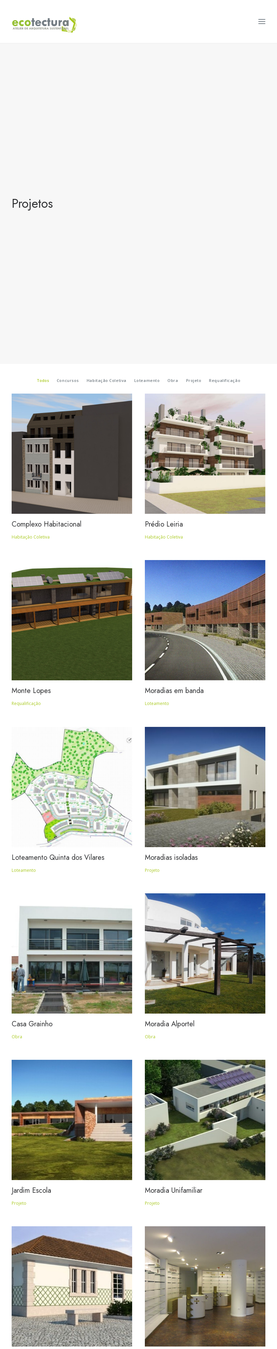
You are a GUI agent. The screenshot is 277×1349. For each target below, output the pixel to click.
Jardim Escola (31, 895)
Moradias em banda (174, 395)
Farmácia (158, 1061)
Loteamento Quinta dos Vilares (58, 562)
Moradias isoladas (171, 562)
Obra (172, 84)
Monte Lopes (31, 395)
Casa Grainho (32, 728)
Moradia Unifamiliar (173, 895)
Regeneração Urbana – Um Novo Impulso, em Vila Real (62, 1232)
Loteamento (147, 84)
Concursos (68, 84)
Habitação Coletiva (107, 84)
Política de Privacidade (139, 1307)
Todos (43, 84)
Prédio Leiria (164, 229)
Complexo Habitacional (46, 229)
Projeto (194, 84)
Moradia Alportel (170, 728)
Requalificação (224, 84)
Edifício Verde (33, 1061)
